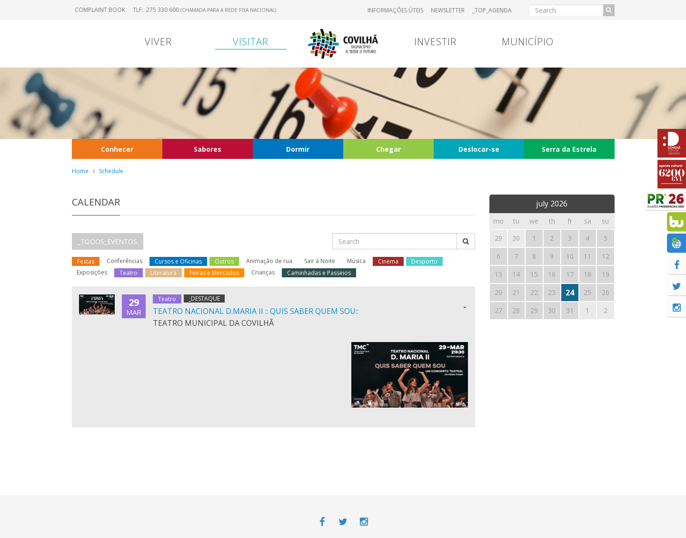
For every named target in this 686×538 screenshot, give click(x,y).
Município (528, 41)
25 (587, 292)
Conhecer (117, 149)
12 (605, 256)
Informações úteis (395, 10)
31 (570, 310)
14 (516, 274)
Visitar (250, 41)
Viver (158, 41)
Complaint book (100, 10)
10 (570, 256)
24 (570, 292)
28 (516, 310)
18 (587, 274)
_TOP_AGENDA (492, 10)
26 (605, 292)
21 (516, 292)
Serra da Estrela (569, 149)
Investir (435, 41)
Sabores (207, 149)
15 (534, 274)
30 (552, 310)
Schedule (111, 171)
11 (587, 256)
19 (605, 274)
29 (534, 310)
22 (534, 292)
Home (80, 171)
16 (552, 274)
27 (498, 310)
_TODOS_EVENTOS (107, 241)
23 (552, 292)
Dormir (297, 149)
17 (570, 274)
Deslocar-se (478, 149)
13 (498, 274)
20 (498, 292)
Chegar (388, 149)
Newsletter (448, 10)
